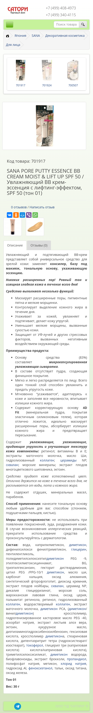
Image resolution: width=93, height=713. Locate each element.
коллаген (47, 460)
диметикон (77, 545)
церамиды (68, 460)
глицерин (78, 549)
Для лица (13, 44)
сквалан (12, 465)
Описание (15, 245)
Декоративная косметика (65, 35)
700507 (73, 85)
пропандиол (76, 659)
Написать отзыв (41, 207)
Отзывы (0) (39, 245)
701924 (46, 85)
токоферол (34, 645)
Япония (20, 35)
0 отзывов (19, 207)
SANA (36, 35)
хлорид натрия (73, 663)
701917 (20, 85)
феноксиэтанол (40, 668)
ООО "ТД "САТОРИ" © (71, 706)
